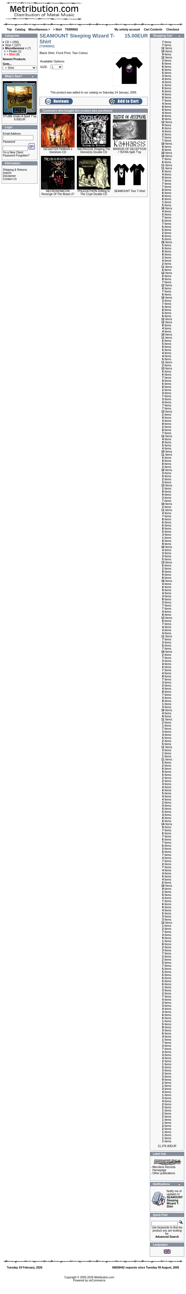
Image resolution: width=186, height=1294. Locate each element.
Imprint (7, 172)
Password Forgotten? (16, 155)
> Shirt (57, 29)
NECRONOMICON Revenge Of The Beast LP (58, 192)
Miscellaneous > (39, 29)
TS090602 (71, 29)
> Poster (10, 51)
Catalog (20, 29)
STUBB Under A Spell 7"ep (19, 116)
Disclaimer (9, 175)
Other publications (163, 1173)
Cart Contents (153, 29)
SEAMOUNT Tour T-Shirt (129, 191)
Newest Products (14, 59)
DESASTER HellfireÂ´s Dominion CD (57, 151)
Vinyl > (8, 45)
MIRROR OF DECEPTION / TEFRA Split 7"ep (129, 151)
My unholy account (127, 29)
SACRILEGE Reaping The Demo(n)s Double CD (93, 151)
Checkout (173, 29)
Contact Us (10, 179)
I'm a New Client (13, 152)
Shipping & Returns (15, 169)
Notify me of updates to (175, 1199)
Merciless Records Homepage (163, 1169)
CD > (7, 42)
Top (9, 29)
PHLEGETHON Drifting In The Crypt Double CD (94, 192)
